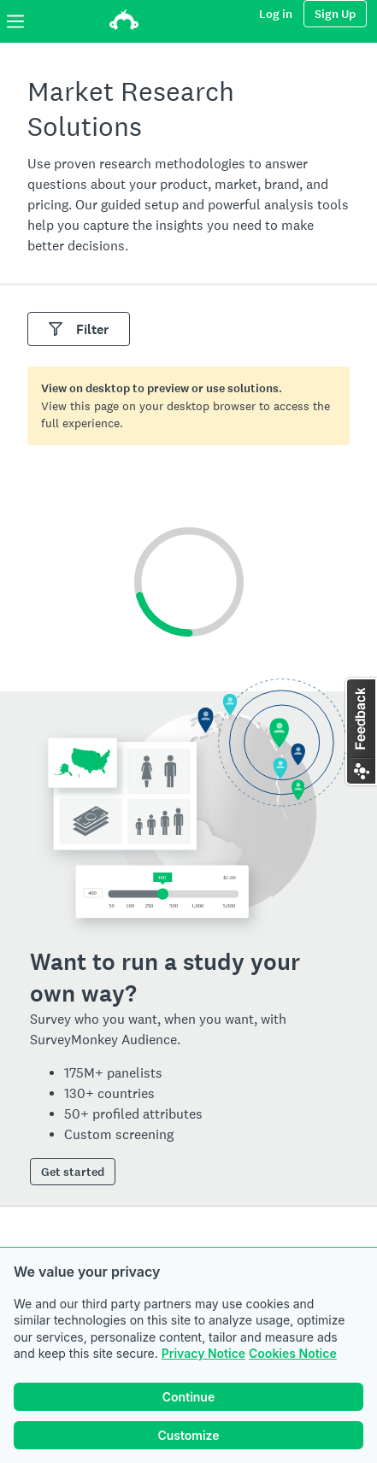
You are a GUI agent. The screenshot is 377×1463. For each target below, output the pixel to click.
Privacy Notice (203, 1353)
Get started (72, 1172)
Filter (79, 329)
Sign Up (335, 14)
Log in (275, 14)
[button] (360, 731)
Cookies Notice (293, 1353)
